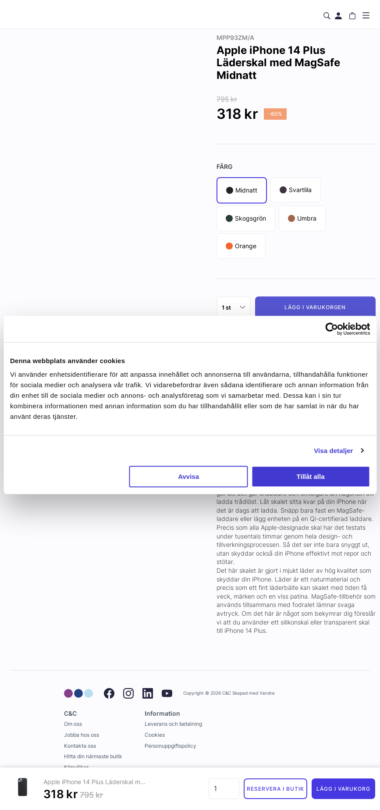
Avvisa (188, 476)
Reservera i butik (275, 788)
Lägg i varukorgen (315, 307)
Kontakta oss (80, 745)
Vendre (267, 693)
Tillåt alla (311, 476)
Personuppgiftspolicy (170, 745)
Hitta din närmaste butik (93, 756)
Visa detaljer (333, 450)
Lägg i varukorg (343, 788)
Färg (225, 166)
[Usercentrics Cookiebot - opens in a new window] (331, 328)
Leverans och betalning (173, 724)
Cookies (155, 734)
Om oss (73, 724)
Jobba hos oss (81, 734)
